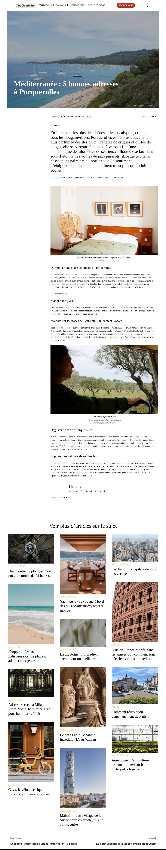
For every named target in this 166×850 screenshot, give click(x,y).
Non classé (20, 75)
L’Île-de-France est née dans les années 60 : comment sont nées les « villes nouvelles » (133, 654)
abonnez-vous (126, 5)
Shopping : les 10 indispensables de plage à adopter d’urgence (27, 656)
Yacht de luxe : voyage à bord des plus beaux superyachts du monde (82, 605)
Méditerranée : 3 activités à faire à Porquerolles (88, 491)
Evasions (60, 5)
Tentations (45, 5)
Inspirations (76, 5)
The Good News (96, 5)
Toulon (113, 473)
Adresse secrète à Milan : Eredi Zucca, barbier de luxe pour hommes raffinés (29, 709)
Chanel (53, 446)
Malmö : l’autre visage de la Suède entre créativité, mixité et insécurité (81, 819)
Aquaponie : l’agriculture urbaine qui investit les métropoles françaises (130, 764)
